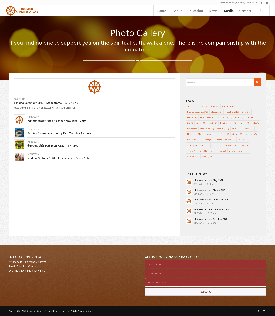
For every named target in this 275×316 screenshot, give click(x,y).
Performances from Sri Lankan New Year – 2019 (56, 120)
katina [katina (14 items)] (192, 128)
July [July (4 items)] (256, 123)
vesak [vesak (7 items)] (191, 151)
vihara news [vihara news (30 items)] (218, 151)
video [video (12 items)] (203, 151)
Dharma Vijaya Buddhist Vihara (27, 270)
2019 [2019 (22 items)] (215, 106)
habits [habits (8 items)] (213, 123)
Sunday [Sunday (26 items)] (192, 145)
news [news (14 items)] (248, 128)
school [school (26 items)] (207, 139)
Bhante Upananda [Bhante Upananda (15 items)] (197, 111)
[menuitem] (161, 10)
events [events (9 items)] (239, 117)
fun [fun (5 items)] (190, 123)
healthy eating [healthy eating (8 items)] (228, 123)
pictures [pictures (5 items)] (237, 134)
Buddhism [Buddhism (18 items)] (232, 111)
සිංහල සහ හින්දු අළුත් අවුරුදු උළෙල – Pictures (52, 145)
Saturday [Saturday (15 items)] (193, 139)
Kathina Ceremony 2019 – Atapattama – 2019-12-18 (46, 103)
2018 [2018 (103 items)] (203, 106)
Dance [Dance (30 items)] (192, 117)
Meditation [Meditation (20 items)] (207, 128)
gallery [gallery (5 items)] (200, 123)
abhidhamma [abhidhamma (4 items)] (229, 106)
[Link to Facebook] (261, 2)
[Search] (262, 10)
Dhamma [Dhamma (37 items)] (206, 117)
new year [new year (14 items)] (211, 134)
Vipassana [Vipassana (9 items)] (193, 156)
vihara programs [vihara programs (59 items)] (238, 151)
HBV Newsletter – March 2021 (209, 190)
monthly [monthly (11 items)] (223, 128)
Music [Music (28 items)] (236, 128)
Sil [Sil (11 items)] (219, 139)
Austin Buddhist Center (22, 266)
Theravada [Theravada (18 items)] (229, 145)
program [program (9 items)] (251, 134)
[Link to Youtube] (267, 2)
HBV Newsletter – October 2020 (210, 219)
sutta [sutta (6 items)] (215, 145)
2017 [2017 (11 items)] (191, 106)
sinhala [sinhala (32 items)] (230, 139)
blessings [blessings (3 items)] (216, 111)
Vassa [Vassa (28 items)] (244, 145)
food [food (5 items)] (250, 117)
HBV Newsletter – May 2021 (208, 180)
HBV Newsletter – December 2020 (212, 209)
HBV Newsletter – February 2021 (211, 199)
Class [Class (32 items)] (246, 111)
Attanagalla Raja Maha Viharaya (27, 261)
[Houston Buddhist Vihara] (21, 10)
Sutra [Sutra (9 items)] (205, 145)
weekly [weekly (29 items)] (207, 156)
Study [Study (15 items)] (242, 139)
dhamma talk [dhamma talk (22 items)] (224, 117)
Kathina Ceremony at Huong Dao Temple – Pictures (59, 133)
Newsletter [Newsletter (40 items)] (194, 134)
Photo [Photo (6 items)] (224, 134)
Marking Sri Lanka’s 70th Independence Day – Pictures (60, 158)
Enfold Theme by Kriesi (82, 311)
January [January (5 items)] (244, 123)
